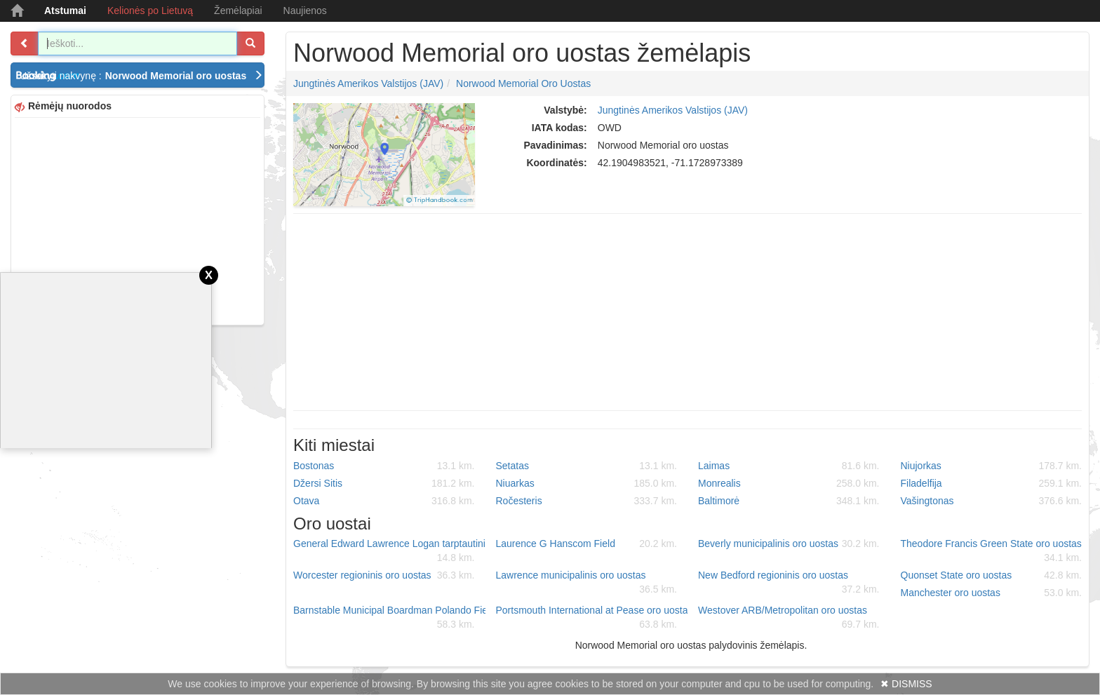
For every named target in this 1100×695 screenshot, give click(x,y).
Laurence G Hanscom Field (587, 544)
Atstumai (65, 10)
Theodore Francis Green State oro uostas (991, 551)
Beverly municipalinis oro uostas (789, 544)
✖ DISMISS (906, 683)
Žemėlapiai (238, 10)
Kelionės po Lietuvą (150, 10)
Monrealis (789, 483)
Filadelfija (991, 483)
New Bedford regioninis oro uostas (789, 582)
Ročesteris (587, 501)
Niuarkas (587, 483)
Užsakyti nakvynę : (141, 75)
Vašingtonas (991, 501)
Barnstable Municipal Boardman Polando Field (389, 618)
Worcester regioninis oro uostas (384, 575)
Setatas (587, 466)
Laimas (789, 466)
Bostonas (384, 466)
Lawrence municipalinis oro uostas (587, 582)
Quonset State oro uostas (991, 575)
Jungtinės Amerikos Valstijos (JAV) (368, 83)
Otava (384, 501)
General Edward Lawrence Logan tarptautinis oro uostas (389, 551)
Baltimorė (789, 501)
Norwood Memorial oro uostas (523, 83)
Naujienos (305, 10)
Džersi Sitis (384, 483)
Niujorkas (991, 466)
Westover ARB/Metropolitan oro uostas (789, 618)
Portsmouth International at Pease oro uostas (592, 618)
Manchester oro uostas (991, 593)
